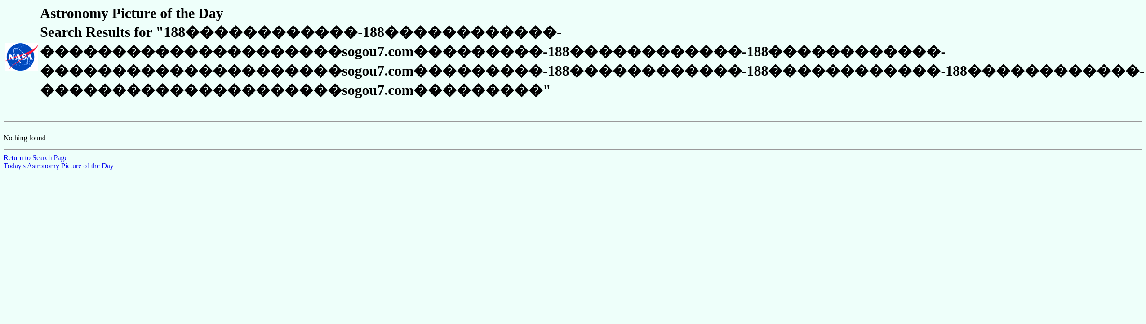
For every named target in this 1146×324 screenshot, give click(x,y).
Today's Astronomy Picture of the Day (59, 166)
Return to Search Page (36, 158)
